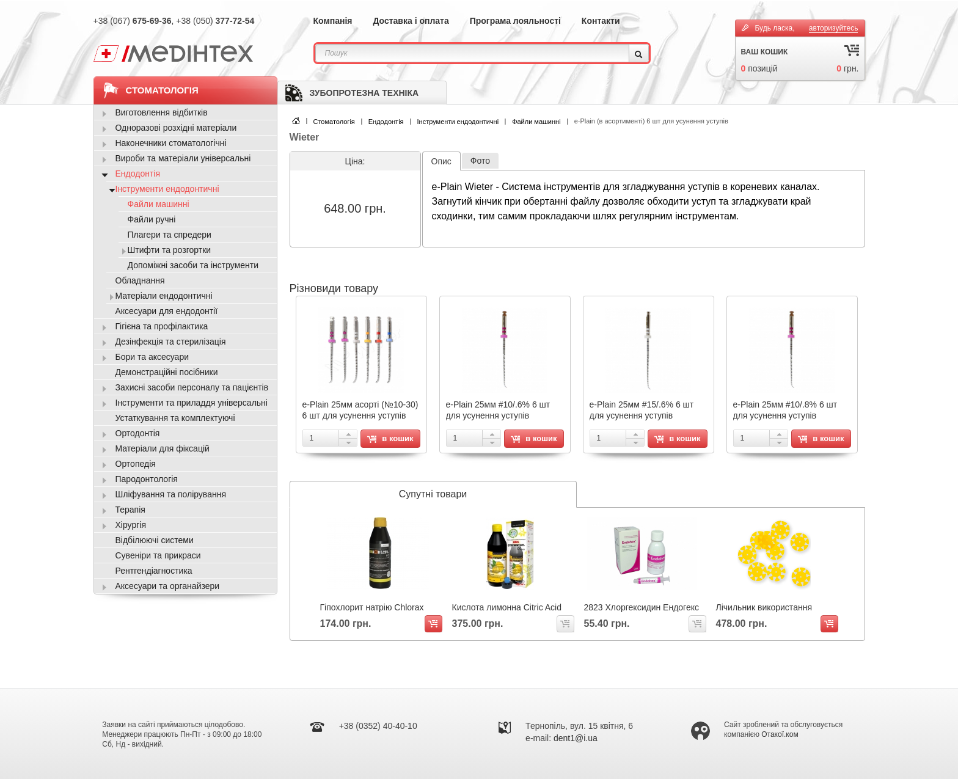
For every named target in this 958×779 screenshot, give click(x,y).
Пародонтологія (146, 479)
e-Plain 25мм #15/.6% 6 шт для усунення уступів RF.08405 (642, 415)
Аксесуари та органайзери (167, 586)
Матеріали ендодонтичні (164, 295)
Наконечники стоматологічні (171, 143)
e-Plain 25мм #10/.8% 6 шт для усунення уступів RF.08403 (785, 415)
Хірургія (131, 525)
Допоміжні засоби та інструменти (193, 265)
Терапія (130, 509)
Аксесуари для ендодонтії (166, 311)
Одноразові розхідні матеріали (176, 127)
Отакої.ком (779, 734)
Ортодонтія (137, 433)
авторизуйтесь (833, 28)
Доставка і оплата (410, 21)
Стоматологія (334, 121)
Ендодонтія (386, 121)
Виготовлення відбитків (161, 112)
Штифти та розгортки (169, 250)
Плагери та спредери (169, 235)
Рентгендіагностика (153, 571)
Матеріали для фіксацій (162, 448)
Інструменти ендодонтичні (458, 121)
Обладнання (140, 280)
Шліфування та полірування (170, 494)
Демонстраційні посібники (166, 372)
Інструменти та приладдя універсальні (191, 402)
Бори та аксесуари (152, 356)
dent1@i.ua (576, 738)
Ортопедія (135, 463)
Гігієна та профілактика (161, 326)
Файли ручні (152, 219)
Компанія (333, 21)
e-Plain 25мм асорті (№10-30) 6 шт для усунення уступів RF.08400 (360, 415)
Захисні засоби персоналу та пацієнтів (192, 387)
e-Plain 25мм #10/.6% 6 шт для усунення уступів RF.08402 (498, 415)
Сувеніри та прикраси (158, 555)
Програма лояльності (515, 21)
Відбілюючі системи (154, 540)
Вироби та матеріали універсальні (183, 158)
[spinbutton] (330, 438)
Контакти (601, 21)
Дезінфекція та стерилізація (170, 341)
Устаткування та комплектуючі (175, 418)
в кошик (390, 438)
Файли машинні (536, 121)
